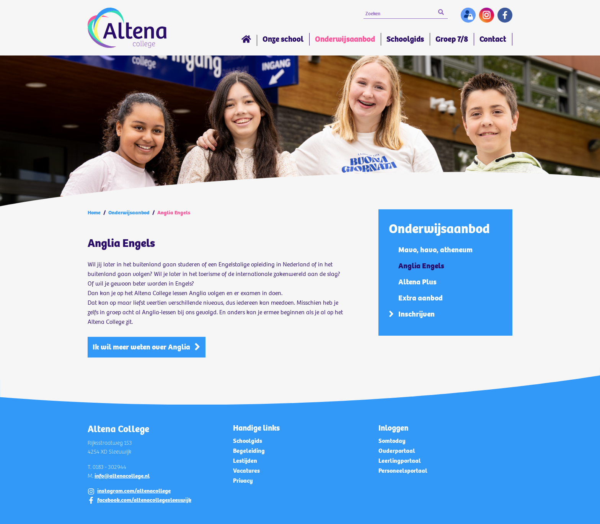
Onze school (282, 39)
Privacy (243, 481)
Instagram (486, 15)
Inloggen (468, 15)
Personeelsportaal (402, 471)
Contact (492, 39)
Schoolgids (405, 39)
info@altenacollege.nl (122, 476)
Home (246, 40)
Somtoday (392, 441)
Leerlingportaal (399, 461)
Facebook (504, 15)
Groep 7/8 (451, 39)
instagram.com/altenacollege (134, 491)
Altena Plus (417, 282)
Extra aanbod (420, 298)
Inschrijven (416, 314)
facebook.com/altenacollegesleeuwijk (144, 500)
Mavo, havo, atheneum (435, 250)
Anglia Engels (421, 266)
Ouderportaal (396, 451)
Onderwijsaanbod (345, 39)
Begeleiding (249, 451)
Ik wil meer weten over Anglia (141, 347)
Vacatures (246, 471)
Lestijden (245, 461)
